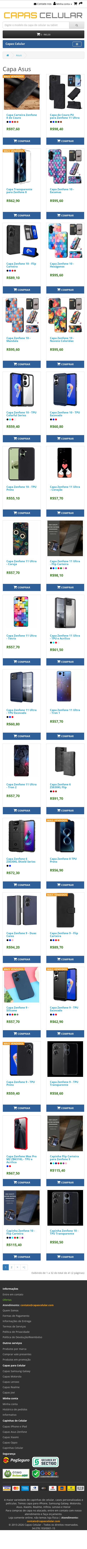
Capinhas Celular (13, 1448)
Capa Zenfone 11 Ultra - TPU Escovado (21, 711)
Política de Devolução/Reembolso (22, 1337)
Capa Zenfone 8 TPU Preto (63, 860)
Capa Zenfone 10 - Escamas (62, 190)
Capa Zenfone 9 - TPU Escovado (64, 1009)
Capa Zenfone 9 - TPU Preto (20, 1083)
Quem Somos (11, 1310)
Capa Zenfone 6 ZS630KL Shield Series (20, 860)
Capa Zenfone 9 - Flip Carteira (64, 934)
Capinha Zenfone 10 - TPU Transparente (64, 1232)
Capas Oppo (10, 1442)
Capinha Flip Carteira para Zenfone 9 (64, 1157)
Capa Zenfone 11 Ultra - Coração (65, 488)
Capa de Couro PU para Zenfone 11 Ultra (65, 116)
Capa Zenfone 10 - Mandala (18, 339)
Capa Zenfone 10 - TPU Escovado (65, 414)
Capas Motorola (12, 1376)
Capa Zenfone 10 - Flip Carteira (21, 265)
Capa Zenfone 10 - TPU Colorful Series (21, 414)
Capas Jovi (9, 1392)
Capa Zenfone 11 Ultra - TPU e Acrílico (65, 637)
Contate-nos (43, 4)
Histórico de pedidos (15, 1409)
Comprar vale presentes (17, 1354)
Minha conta (62, 4)
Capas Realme (11, 1387)
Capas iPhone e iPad (15, 1426)
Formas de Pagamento (16, 1315)
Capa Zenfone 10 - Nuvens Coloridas (62, 339)
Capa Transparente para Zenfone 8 (19, 190)
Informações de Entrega (17, 1321)
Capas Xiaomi (11, 1437)
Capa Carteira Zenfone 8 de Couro (21, 116)
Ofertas (7, 1299)
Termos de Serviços (14, 1326)
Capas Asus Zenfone (15, 1432)
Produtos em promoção (16, 1359)
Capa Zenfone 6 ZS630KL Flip (60, 786)
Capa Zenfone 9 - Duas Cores (21, 934)
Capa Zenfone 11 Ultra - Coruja (21, 562)
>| (24, 1267)
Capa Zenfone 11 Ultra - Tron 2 (21, 786)
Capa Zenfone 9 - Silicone (17, 1009)
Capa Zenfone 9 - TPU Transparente (64, 1083)
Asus (19, 55)
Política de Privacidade (16, 1331)
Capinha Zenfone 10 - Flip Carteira (20, 1232)
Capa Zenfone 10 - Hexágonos (62, 265)
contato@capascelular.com (37, 1305)
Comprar (22, 141)
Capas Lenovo (11, 1381)
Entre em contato (13, 1294)
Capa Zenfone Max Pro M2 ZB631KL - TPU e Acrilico (21, 1159)
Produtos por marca (14, 1349)
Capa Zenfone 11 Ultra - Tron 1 (65, 711)
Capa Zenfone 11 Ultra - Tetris (21, 637)
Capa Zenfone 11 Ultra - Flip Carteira (65, 562)
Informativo (9, 1414)
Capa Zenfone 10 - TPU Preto (21, 488)
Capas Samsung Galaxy (16, 1371)
